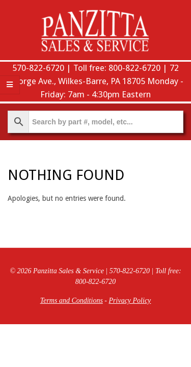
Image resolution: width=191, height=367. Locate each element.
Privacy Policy (130, 300)
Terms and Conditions (71, 300)
